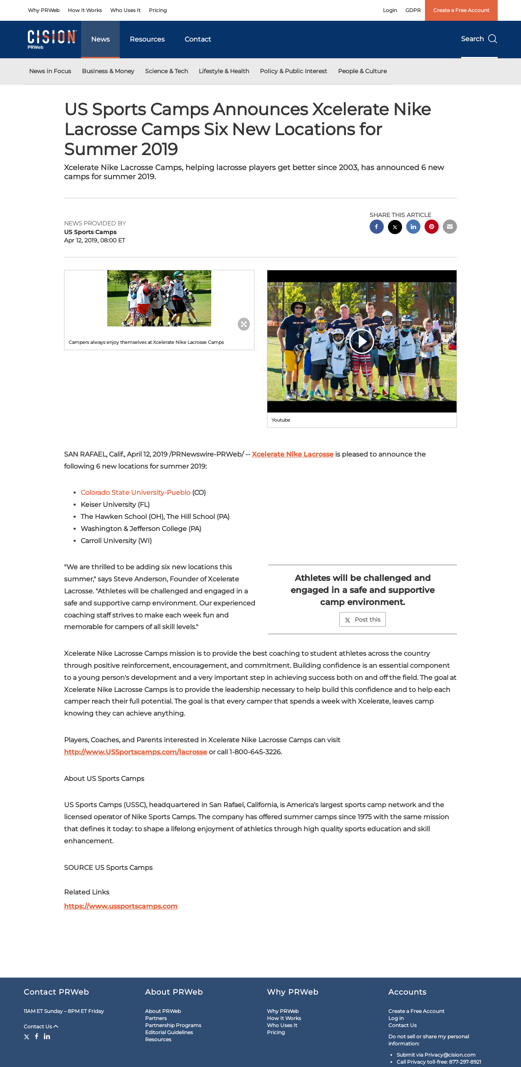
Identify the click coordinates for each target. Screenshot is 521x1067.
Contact (198, 39)
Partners (156, 1018)
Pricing (158, 10)
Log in (396, 1018)
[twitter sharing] (395, 228)
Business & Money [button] (108, 71)
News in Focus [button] (50, 71)
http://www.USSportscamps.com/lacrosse (135, 752)
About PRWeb (163, 1011)
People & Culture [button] (362, 71)
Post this (362, 619)
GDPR (413, 10)
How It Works (85, 10)
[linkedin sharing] (413, 228)
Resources (147, 39)
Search (479, 39)
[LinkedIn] (47, 1036)
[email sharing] (450, 228)
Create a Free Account (461, 10)
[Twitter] (28, 1036)
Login (390, 10)
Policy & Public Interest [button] (293, 71)
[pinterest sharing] (432, 228)
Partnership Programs (173, 1025)
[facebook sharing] (377, 228)
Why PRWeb (43, 10)
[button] (159, 298)
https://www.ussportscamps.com (121, 906)
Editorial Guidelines (169, 1032)
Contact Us (41, 1026)
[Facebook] (36, 1036)
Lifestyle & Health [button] (224, 71)
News (100, 39)
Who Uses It (125, 10)
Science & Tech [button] (166, 71)
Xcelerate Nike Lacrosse (292, 454)
